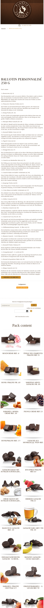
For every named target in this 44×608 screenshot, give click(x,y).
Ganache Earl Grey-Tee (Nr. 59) (12, 216)
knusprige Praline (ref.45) (10, 183)
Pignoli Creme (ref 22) (9, 141)
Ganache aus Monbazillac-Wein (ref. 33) (14, 160)
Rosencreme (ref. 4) (8, 93)
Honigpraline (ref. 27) (9, 150)
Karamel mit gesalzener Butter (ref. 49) (14, 259)
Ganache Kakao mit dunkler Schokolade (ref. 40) (16, 172)
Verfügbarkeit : (22, 284)
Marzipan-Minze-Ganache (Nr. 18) (12, 121)
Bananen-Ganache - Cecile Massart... (33, 558)
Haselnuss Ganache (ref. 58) (11, 208)
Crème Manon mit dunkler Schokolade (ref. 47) (16, 190)
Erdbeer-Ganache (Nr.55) (10, 199)
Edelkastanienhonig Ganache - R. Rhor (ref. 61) (16, 227)
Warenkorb (26, 25)
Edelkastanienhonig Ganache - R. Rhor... (11, 558)
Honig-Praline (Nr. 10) (9, 113)
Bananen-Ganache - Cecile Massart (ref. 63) (15, 236)
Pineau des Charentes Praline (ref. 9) (13, 104)
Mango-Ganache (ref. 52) (10, 268)
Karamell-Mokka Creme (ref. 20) (12, 132)
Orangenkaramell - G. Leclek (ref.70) (13, 252)
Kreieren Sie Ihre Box (11, 277)
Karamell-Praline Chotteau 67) (11, 245)
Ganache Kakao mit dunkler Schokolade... (11, 471)
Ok (34, 305)
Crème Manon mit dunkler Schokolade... (11, 500)
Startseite (3, 28)
